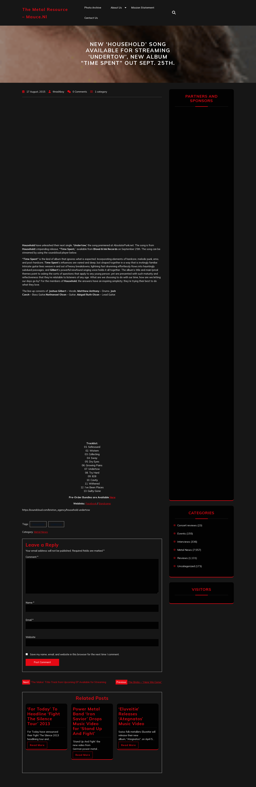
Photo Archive (92, 7)
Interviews (183, 541)
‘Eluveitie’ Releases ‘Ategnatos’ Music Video (131, 716)
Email (29, 619)
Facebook (91, 503)
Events (181, 533)
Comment (32, 556)
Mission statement (142, 7)
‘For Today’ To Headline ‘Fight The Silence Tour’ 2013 (43, 716)
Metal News (41, 531)
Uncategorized (186, 566)
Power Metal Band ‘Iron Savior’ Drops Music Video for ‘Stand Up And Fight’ (87, 721)
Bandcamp (105, 503)
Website (30, 637)
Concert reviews (187, 525)
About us (116, 7)
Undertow (56, 524)
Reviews (182, 558)
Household (38, 524)
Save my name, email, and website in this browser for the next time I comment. (74, 654)
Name (30, 602)
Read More (37, 745)
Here (112, 497)
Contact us (91, 17)
